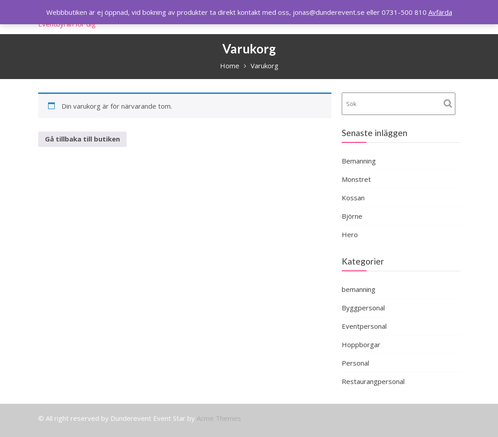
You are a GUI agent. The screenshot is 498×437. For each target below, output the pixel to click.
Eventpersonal (364, 326)
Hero (350, 234)
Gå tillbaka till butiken (82, 138)
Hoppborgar (361, 344)
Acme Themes (219, 418)
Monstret (356, 179)
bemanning (358, 289)
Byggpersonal (363, 307)
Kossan (353, 197)
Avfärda (440, 12)
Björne (352, 216)
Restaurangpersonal (373, 381)
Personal (355, 362)
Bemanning (359, 160)
